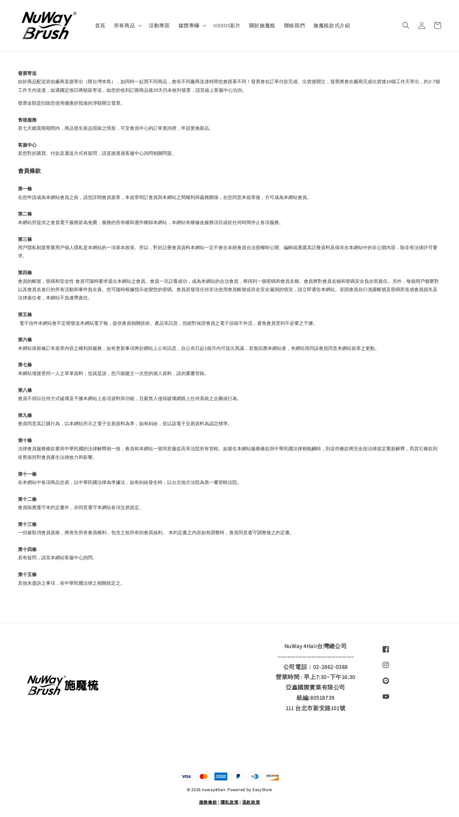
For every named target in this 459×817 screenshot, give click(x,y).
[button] (406, 25)
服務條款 (208, 802)
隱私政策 (230, 802)
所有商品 (124, 25)
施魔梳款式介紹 (331, 25)
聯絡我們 (294, 25)
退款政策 (251, 802)
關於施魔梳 (262, 25)
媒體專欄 (189, 25)
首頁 (100, 25)
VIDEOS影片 (227, 25)
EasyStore (262, 789)
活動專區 (159, 25)
